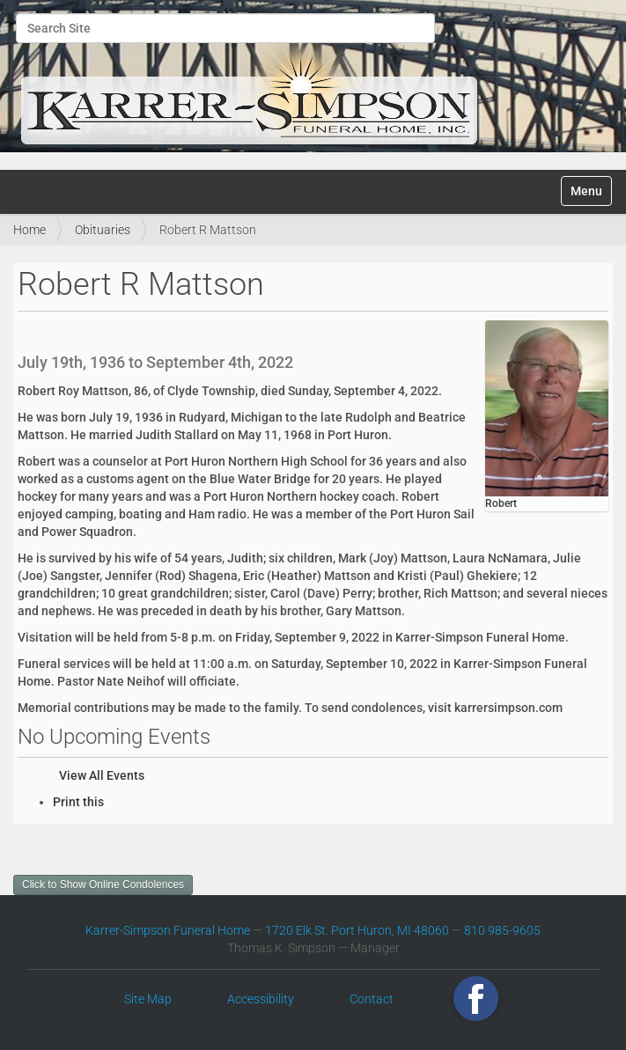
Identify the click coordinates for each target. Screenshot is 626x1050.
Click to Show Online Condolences (103, 884)
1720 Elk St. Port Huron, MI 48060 (357, 930)
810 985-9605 (502, 930)
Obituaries (102, 230)
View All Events (101, 775)
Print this (78, 802)
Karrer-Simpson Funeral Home (167, 930)
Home (29, 230)
